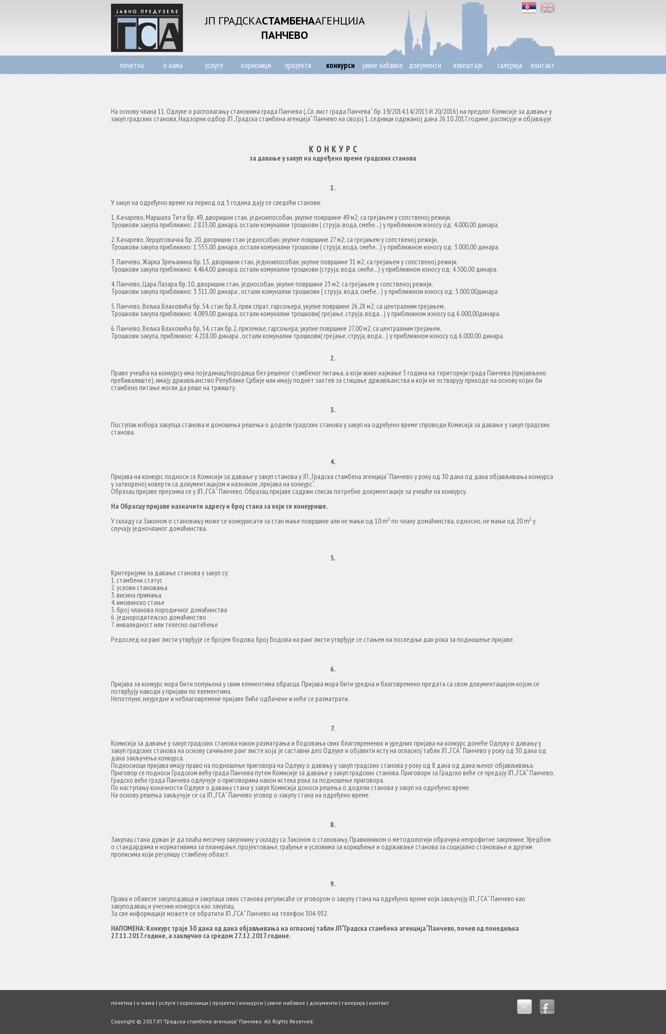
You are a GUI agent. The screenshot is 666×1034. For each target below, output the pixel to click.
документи (425, 65)
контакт (543, 65)
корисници (256, 65)
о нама (173, 65)
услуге (214, 65)
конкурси (340, 65)
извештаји (467, 65)
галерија (510, 65)
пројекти (298, 65)
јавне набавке (382, 65)
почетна (132, 65)
